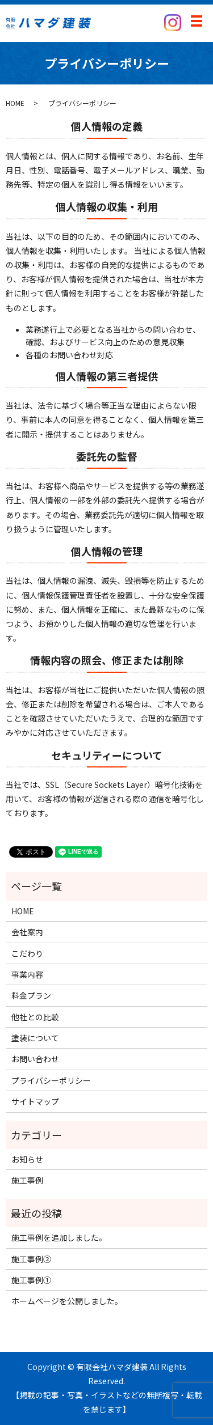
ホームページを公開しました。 (67, 1301)
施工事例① (31, 1280)
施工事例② (31, 1259)
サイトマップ (35, 1101)
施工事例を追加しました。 (59, 1237)
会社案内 (27, 932)
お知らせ (27, 1159)
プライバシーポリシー (51, 1080)
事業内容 (27, 974)
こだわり (27, 953)
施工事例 (27, 1180)
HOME (15, 103)
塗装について (35, 1038)
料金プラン (31, 995)
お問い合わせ (35, 1058)
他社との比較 (35, 1017)
